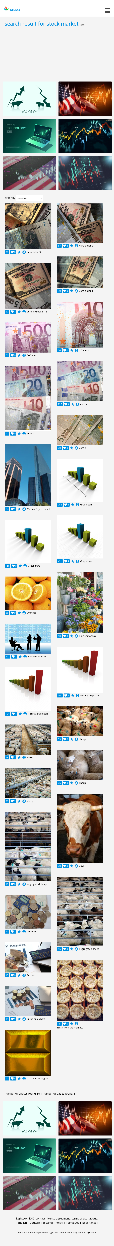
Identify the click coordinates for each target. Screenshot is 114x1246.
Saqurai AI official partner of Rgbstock (77, 1232)
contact (40, 1218)
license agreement (58, 1218)
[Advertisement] (57, 54)
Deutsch (35, 1222)
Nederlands (89, 1222)
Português (72, 1222)
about (93, 1218)
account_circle (24, 252)
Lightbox (21, 1218)
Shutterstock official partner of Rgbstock (38, 1232)
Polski (59, 1222)
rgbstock (11, 9)
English (22, 1222)
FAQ (31, 1218)
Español (48, 1222)
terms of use (79, 1218)
